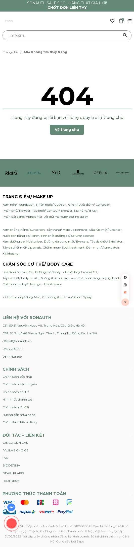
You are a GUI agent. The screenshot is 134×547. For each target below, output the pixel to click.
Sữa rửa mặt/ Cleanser (105, 229)
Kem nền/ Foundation (18, 204)
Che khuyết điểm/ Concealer (89, 204)
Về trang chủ (67, 129)
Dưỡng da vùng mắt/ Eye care (66, 241)
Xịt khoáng (11, 253)
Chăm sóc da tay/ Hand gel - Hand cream (32, 284)
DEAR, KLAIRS (13, 473)
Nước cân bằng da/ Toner (21, 236)
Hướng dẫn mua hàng (19, 415)
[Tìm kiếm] (125, 35)
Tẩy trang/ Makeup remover (67, 229)
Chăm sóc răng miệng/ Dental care (103, 278)
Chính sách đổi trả (16, 392)
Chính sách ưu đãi (16, 407)
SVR (6, 458)
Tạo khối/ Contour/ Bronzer (52, 210)
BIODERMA (11, 465)
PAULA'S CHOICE (15, 450)
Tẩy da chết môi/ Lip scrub (22, 247)
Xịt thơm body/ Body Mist (21, 297)
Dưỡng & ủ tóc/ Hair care (58, 278)
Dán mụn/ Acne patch (102, 247)
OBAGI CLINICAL (15, 442)
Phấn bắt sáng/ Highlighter (22, 216)
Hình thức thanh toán (18, 399)
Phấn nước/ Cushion (51, 204)
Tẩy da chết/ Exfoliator (106, 241)
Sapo (80, 541)
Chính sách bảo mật (17, 376)
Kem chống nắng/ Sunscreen (24, 229)
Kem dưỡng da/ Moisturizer (22, 241)
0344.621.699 (12, 356)
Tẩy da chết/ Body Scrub (20, 278)
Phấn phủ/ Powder (16, 210)
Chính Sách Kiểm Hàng (20, 422)
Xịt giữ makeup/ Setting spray (66, 216)
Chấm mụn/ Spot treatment (63, 247)
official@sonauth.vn (17, 341)
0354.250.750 (13, 349)
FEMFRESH (11, 481)
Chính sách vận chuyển (20, 384)
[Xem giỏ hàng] (120, 20)
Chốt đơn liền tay (67, 7)
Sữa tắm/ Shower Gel (18, 272)
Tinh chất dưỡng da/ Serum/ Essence (67, 236)
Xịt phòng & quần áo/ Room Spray (67, 297)
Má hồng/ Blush (86, 210)
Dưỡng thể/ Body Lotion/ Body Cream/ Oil (66, 272)
